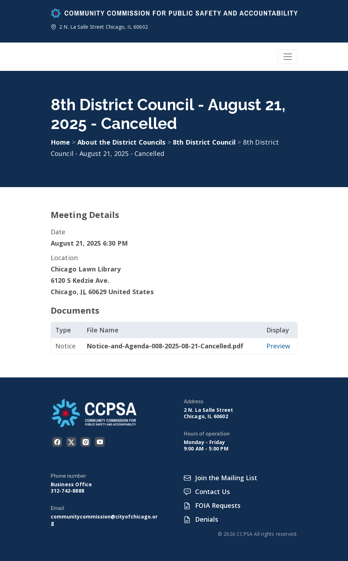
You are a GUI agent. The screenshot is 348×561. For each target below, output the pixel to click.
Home (60, 142)
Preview (278, 346)
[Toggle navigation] (288, 57)
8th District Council (205, 142)
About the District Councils (122, 142)
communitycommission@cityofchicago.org (104, 520)
